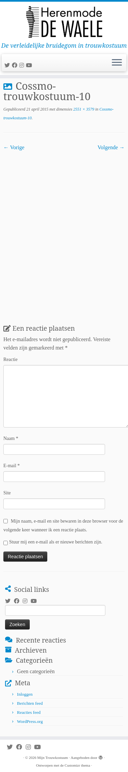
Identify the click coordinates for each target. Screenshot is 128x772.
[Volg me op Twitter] (8, 65)
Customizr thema (77, 765)
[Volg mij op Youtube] (30, 65)
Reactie (10, 359)
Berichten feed (30, 703)
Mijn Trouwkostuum (52, 758)
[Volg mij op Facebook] (15, 65)
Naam (10, 438)
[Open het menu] (117, 63)
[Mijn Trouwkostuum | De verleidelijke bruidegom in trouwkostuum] (64, 22)
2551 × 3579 (83, 109)
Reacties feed (29, 712)
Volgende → (111, 147)
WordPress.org (30, 721)
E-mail (11, 465)
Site (7, 492)
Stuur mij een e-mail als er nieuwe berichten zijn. (55, 541)
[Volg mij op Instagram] (22, 65)
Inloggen (24, 694)
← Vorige (13, 147)
